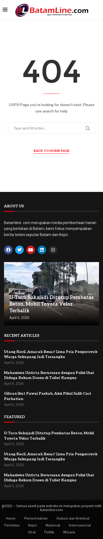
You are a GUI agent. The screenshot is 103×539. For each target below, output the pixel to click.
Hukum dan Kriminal (73, 518)
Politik (49, 532)
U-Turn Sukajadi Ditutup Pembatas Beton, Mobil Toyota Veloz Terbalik (51, 304)
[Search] (97, 10)
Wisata (69, 532)
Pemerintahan (36, 518)
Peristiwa (11, 525)
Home (10, 518)
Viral (31, 532)
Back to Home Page (51, 151)
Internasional (80, 525)
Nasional (53, 525)
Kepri (32, 525)
